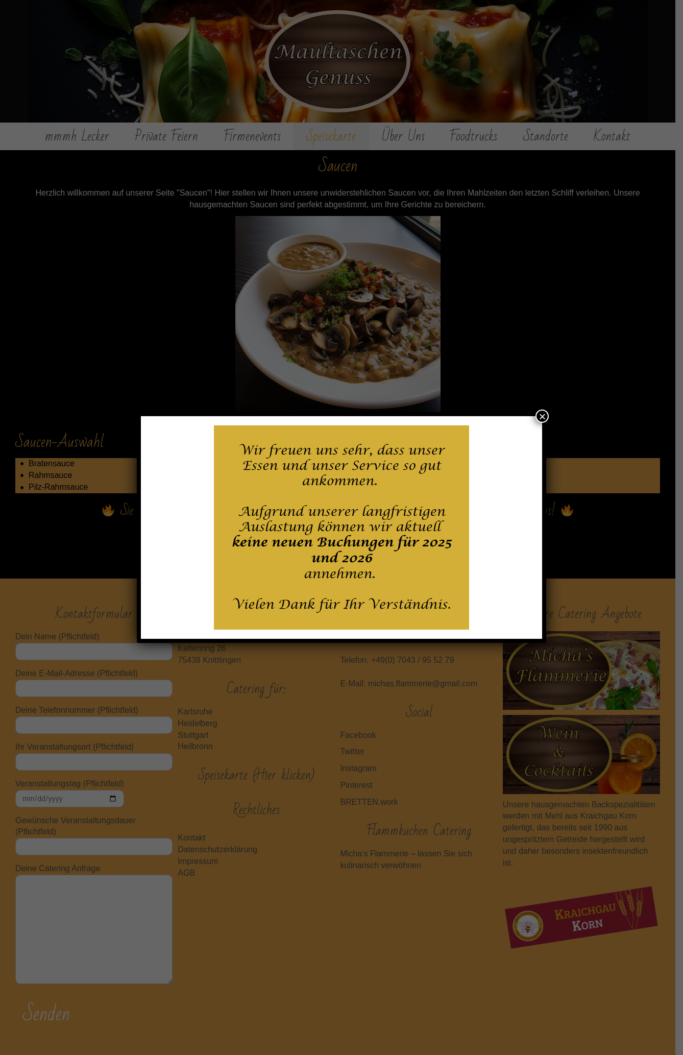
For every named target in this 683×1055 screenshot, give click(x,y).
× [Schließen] (542, 416)
